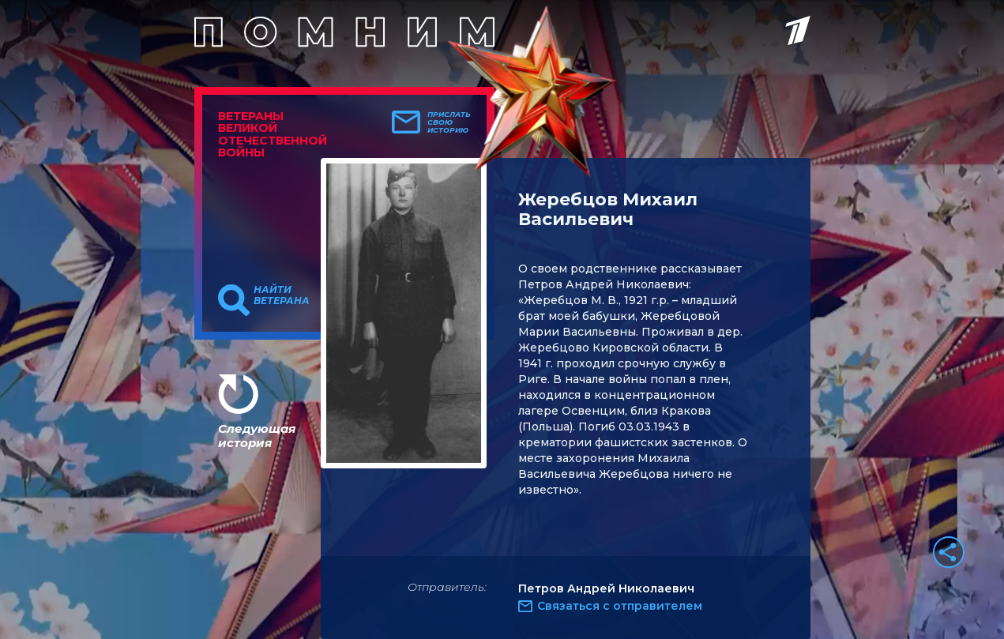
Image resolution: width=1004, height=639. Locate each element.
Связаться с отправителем (619, 606)
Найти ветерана (282, 295)
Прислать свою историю (449, 122)
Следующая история (256, 435)
